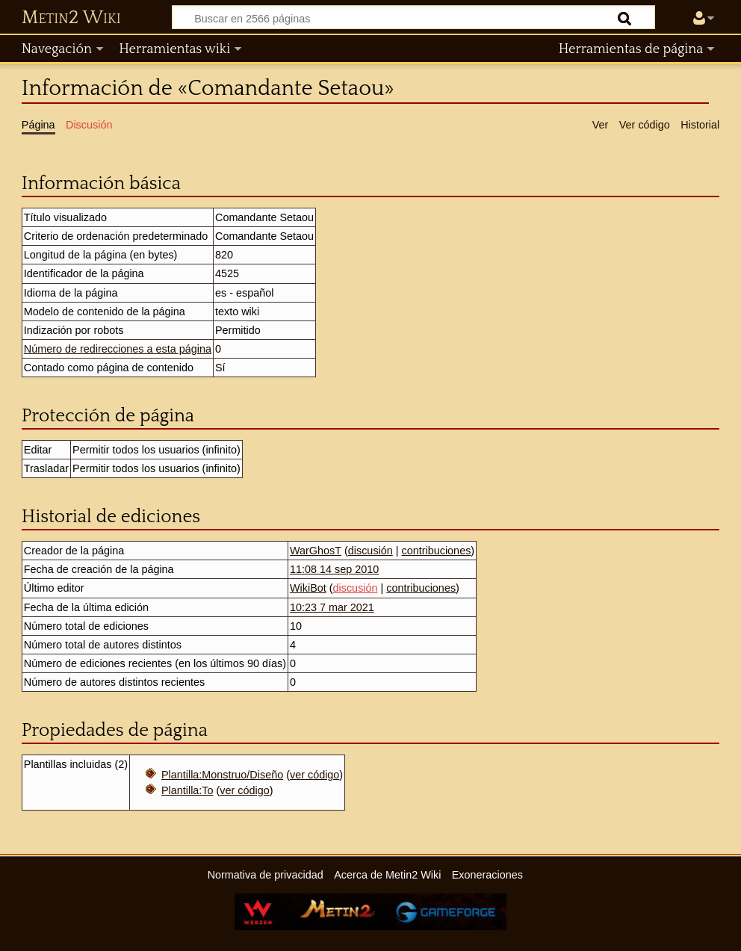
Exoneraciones (487, 875)
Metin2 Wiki (71, 17)
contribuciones (436, 551)
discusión (370, 551)
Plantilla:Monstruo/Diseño (222, 775)
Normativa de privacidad (265, 875)
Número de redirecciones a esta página (117, 349)
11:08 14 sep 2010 (334, 569)
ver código (314, 775)
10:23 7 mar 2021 (332, 607)
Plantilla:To (187, 790)
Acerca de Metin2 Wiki (387, 875)
